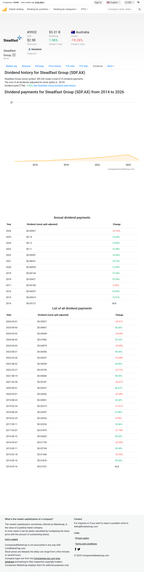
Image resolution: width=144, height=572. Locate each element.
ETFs (83, 9)
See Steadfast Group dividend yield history (54, 85)
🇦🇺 (80, 32)
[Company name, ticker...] (124, 9)
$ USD (128, 2)
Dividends (98, 66)
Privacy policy (82, 538)
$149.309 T (39, 2)
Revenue (26, 66)
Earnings (39, 66)
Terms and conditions (86, 543)
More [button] (110, 66)
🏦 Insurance (34, 49)
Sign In (98, 2)
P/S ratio (83, 66)
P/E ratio (70, 66)
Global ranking (16, 9)
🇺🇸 (112, 2)
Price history (55, 66)
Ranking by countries (37, 9)
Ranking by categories (65, 9)
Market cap (11, 66)
